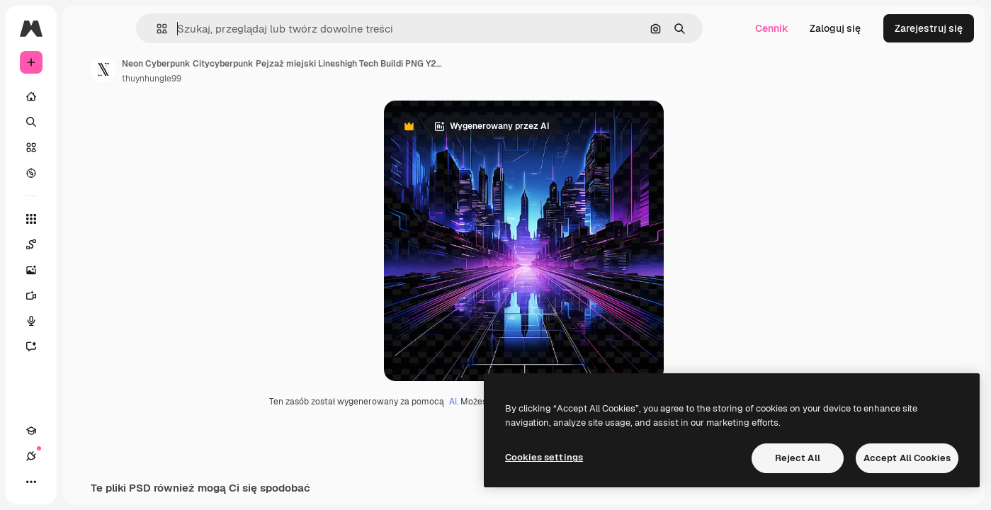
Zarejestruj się (929, 28)
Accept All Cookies (907, 458)
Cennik (771, 28)
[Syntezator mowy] (85, 321)
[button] (218, 28)
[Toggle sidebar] (139, 28)
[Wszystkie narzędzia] (85, 219)
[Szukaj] (85, 121)
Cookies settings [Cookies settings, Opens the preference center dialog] (544, 457)
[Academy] (31, 481)
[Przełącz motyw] (82, 481)
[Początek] (85, 96)
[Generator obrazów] (85, 270)
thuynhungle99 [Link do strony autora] (259, 78)
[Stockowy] (85, 147)
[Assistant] (85, 346)
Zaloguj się (835, 28)
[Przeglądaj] (85, 173)
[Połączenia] (56, 481)
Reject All (797, 458)
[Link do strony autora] (211, 69)
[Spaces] (85, 244)
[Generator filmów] (85, 295)
